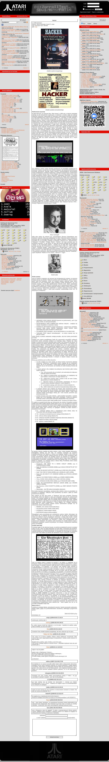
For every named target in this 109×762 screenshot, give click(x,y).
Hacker (4, 268)
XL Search (4, 181)
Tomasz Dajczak (85, 202)
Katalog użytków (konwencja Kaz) (89, 252)
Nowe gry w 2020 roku (8, 103)
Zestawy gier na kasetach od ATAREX (91, 50)
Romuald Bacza (85, 211)
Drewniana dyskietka (7, 56)
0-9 (3, 230)
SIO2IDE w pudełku (86, 337)
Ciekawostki (84, 52)
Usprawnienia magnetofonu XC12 (11, 99)
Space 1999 (5, 259)
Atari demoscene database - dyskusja (11, 280)
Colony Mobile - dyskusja (7, 281)
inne (14, 243)
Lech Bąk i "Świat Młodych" (88, 203)
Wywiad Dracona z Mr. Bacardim (89, 200)
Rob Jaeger (84, 217)
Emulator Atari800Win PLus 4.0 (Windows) (13, 130)
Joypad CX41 (5, 36)
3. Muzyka (84, 265)
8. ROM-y (84, 278)
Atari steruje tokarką (86, 339)
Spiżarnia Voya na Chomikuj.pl (10, 168)
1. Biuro (83, 259)
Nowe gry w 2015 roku (8, 111)
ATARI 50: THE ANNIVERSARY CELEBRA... (93, 63)
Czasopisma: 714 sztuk (8, 161)
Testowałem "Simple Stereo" (88, 323)
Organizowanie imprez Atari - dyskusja (11, 278)
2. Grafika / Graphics (86, 75)
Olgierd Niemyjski (85, 225)
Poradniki (3, 94)
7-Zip (15, 251)
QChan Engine (6, 120)
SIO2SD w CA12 (85, 316)
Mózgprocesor (5, 262)
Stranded (4, 257)
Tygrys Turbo (84, 322)
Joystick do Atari (85, 320)
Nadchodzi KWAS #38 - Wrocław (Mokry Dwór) (14, 26)
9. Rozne (83, 280)
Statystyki (3, 283)
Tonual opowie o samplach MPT (10, 53)
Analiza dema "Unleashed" (9, 45)
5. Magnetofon (85, 270)
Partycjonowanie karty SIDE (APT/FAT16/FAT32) (15, 112)
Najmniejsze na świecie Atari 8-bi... (90, 31)
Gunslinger (4, 258)
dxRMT (83, 47)
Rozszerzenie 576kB (86, 332)
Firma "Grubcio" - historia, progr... (90, 60)
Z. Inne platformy (86, 296)
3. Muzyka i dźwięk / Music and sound (91, 76)
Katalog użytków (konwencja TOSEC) (90, 301)
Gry (84, 23)
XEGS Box (84, 335)
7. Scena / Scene (85, 81)
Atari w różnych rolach (87, 336)
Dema (95, 23)
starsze (27, 124)
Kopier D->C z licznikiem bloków (89, 36)
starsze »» (26, 68)
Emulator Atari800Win (7, 128)
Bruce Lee (4, 263)
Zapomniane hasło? (85, 12)
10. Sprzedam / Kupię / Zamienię (90, 85)
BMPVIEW (4, 115)
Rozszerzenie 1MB (86, 324)
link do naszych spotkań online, (89, 101)
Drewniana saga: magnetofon (10, 37)
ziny (94, 192)
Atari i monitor (5, 121)
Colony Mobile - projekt (7, 282)
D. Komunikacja (85, 288)
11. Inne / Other (85, 87)
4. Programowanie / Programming (90, 77)
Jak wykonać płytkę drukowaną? (89, 330)
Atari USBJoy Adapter (87, 235)
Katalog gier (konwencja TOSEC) (10, 248)
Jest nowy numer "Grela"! (8, 40)
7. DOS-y (83, 275)
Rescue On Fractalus (7, 255)
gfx (105, 179)
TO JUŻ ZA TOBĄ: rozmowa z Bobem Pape (92, 215)
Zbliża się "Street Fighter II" (9, 62)
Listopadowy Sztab (86, 58)
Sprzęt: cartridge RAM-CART (88, 240)
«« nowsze (5, 271)
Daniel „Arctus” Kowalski (87, 207)
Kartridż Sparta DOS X (8, 98)
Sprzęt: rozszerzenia (86, 238)
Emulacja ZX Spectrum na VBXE (10, 108)
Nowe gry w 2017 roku (8, 106)
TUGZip (18, 251)
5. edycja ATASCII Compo (9, 52)
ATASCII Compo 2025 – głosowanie (11, 30)
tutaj (36, 27)
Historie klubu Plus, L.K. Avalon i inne (12, 41)
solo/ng (48, 622)
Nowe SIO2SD (85, 315)
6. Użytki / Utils (85, 80)
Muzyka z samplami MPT (8, 50)
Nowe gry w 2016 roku (8, 110)
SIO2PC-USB (84, 314)
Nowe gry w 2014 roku (8, 117)
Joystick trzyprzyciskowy (87, 326)
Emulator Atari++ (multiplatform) (10, 131)
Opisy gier (3, 254)
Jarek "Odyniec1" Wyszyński (88, 223)
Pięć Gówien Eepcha (7, 261)
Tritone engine (5, 119)
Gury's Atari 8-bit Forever (8, 176)
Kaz (48, 629)
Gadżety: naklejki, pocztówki (88, 239)
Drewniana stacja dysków (8, 61)
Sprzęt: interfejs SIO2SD (87, 246)
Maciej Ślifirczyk (85, 221)
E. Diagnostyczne (86, 291)
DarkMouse (84, 340)
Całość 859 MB (86, 298)
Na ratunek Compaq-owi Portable (11, 48)
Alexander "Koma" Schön (87, 220)
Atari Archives (5, 179)
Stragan (82, 231)
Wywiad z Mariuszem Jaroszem (89, 199)
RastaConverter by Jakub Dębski (90, 55)
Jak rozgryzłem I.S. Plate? (9, 44)
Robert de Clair (48, 634)
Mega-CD (83, 44)
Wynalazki (83, 311)
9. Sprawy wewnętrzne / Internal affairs (91, 84)
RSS (26, 22)
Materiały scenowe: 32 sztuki (9, 163)
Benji (47, 647)
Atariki (3, 173)
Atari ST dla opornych (7, 116)
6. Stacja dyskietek (86, 272)
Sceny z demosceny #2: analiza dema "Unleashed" (15, 33)
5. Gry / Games (85, 79)
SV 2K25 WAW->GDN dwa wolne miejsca (92, 34)
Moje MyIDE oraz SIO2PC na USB (90, 327)
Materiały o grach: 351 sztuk (9, 167)
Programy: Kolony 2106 (87, 236)
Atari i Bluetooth (85, 312)
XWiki (3, 175)
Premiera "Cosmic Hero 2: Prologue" (11, 58)
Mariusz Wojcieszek (86, 210)
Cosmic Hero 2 (85, 65)
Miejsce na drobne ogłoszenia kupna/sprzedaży (93, 242)
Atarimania (4, 177)
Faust (48, 700)
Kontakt (3, 184)
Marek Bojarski (85, 224)
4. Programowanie (86, 267)
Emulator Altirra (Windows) (9, 132)
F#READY (84, 206)
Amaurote (4, 265)
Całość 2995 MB (6, 245)
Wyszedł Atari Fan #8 (7, 65)
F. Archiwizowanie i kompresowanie (91, 293)
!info (94, 182)
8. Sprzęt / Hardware (86, 83)
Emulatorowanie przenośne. (88, 68)
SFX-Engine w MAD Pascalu (9, 95)
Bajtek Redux (5, 169)
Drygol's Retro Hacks (7, 180)
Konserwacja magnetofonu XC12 (10, 102)
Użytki (89, 23)
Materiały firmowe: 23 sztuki (9, 165)
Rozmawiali (83, 198)
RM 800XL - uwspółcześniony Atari (90, 42)
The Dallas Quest (6, 267)
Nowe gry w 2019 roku (8, 104)
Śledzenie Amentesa (86, 212)
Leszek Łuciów (85, 214)
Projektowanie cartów (86, 319)
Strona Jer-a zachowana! (8, 29)
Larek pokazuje (6, 107)
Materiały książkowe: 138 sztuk (10, 164)
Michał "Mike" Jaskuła (87, 204)
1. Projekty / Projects (86, 73)
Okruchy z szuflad (6, 57)
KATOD (83, 208)
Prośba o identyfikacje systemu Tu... (90, 39)
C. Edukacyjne (85, 285)
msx (100, 184)
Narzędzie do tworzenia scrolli (10, 96)
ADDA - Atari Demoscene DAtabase (90, 172)
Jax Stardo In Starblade (8, 266)
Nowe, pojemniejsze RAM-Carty (89, 232)
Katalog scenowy (85, 175)
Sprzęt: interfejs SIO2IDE (87, 244)
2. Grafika (84, 262)
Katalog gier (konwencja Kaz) (9, 223)
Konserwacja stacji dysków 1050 (10, 100)
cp (105, 177)
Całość (5, 251)
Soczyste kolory (85, 334)
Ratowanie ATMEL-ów (87, 318)
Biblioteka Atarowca (6, 135)
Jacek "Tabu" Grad (86, 219)
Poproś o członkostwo (97, 12)
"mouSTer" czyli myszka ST (88, 234)
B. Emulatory (85, 283)
